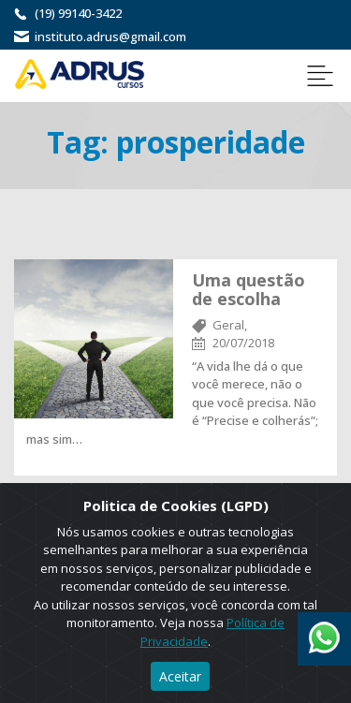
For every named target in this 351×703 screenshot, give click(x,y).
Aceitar (180, 676)
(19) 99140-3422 (78, 13)
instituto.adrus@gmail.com (110, 36)
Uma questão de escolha (248, 289)
